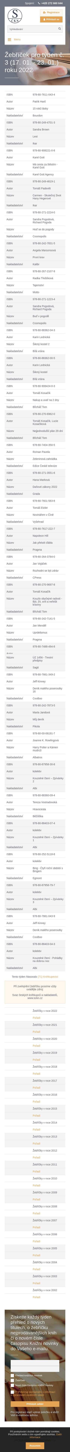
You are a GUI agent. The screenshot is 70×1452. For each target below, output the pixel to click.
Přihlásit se (52, 19)
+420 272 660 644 (52, 3)
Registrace (53, 12)
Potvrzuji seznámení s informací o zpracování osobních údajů (33, 1393)
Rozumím (35, 1445)
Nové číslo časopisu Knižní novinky (34, 1385)
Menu (17, 39)
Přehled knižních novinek (28, 1375)
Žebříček (20, 1380)
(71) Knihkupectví (48, 976)
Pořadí (36, 1017)
